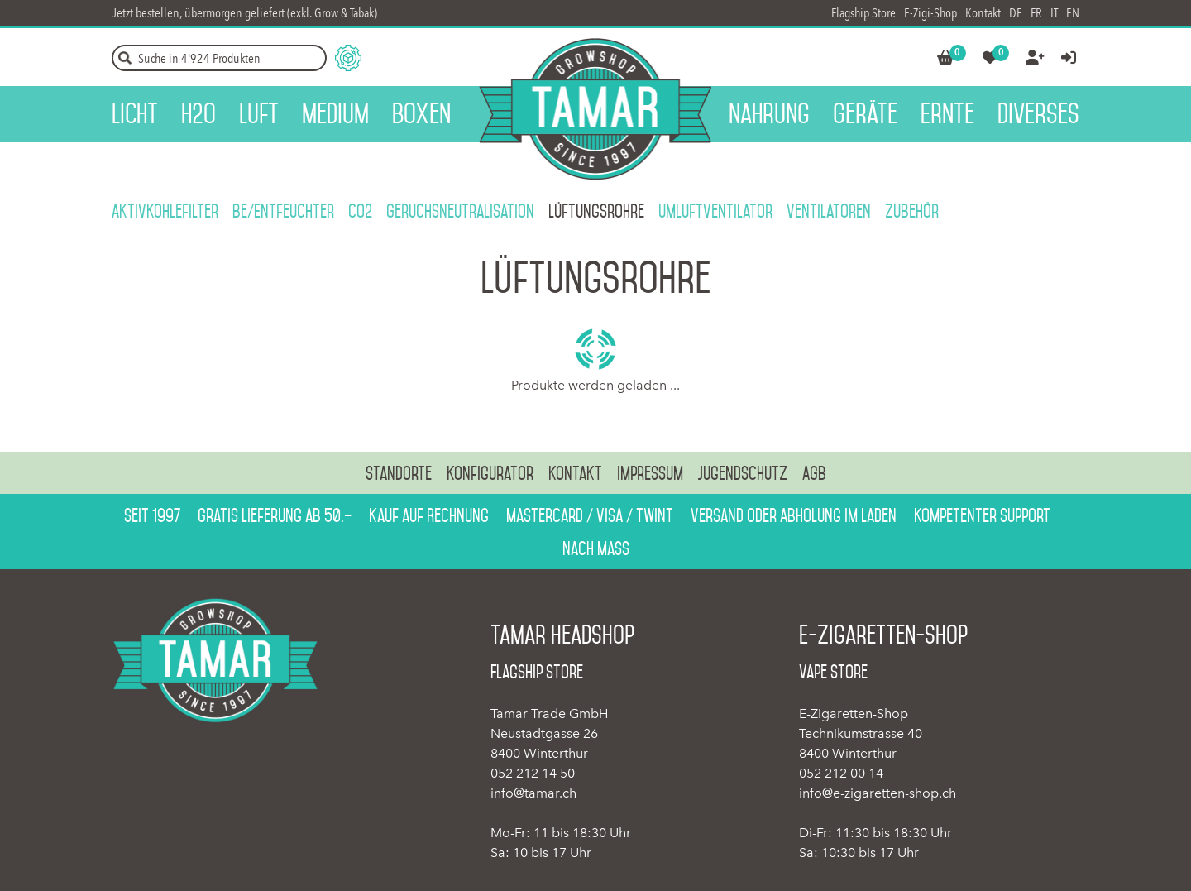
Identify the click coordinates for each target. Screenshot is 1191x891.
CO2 (360, 211)
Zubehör (912, 211)
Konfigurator (490, 473)
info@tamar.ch (533, 793)
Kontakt (983, 13)
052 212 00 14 (841, 773)
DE (1015, 13)
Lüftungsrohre (596, 211)
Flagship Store (863, 13)
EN (1072, 13)
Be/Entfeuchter (283, 211)
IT (1054, 13)
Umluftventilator (715, 211)
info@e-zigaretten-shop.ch (877, 793)
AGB (814, 473)
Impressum (650, 473)
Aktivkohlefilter (165, 211)
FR (1036, 13)
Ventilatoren (829, 211)
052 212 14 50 (532, 773)
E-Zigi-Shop (930, 13)
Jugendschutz (742, 473)
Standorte (399, 473)
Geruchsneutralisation (460, 211)
